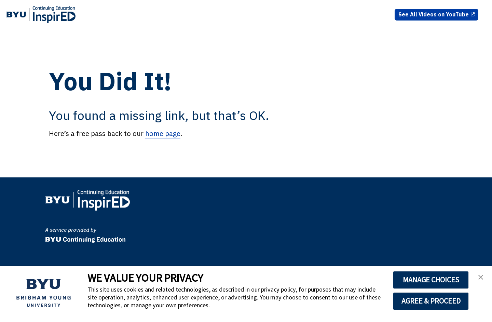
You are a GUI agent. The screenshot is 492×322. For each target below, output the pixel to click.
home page (162, 133)
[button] (481, 279)
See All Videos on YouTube (433, 14)
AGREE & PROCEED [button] (431, 301)
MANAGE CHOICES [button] (431, 279)
